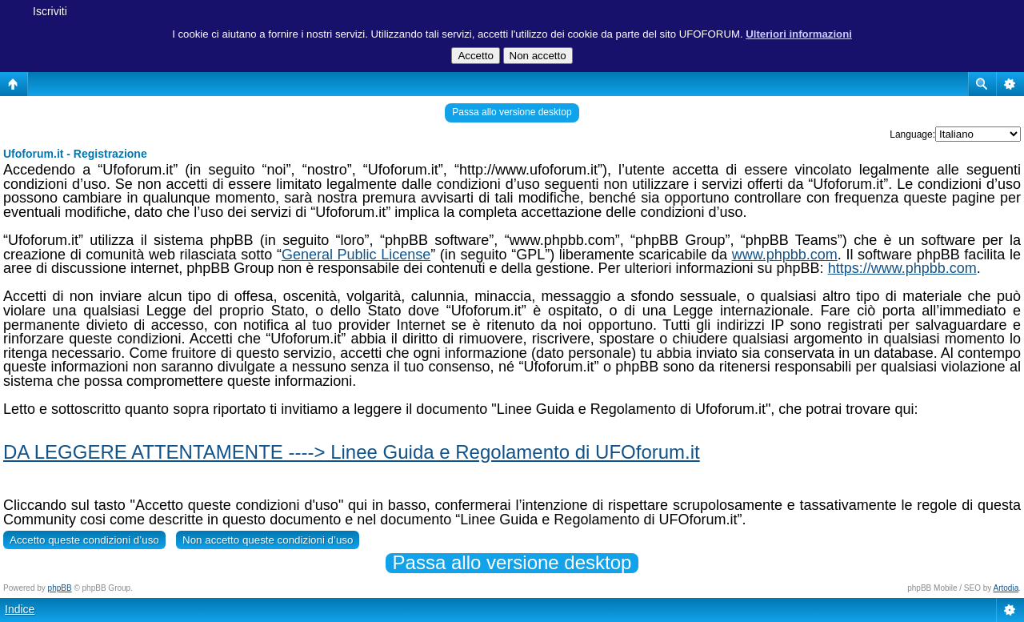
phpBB (60, 588)
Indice (19, 609)
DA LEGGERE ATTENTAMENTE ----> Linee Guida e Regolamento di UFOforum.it (351, 452)
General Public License (356, 255)
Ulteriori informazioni (799, 34)
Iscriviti (50, 11)
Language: (912, 134)
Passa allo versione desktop (511, 112)
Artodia (1006, 588)
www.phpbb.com (785, 255)
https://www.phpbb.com (902, 268)
